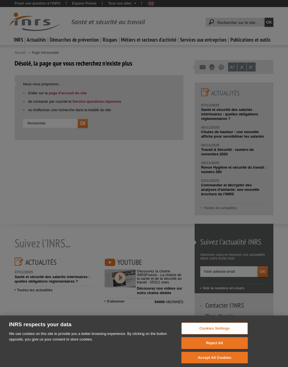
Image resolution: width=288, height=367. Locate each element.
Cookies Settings (214, 332)
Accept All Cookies (214, 361)
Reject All (214, 346)
